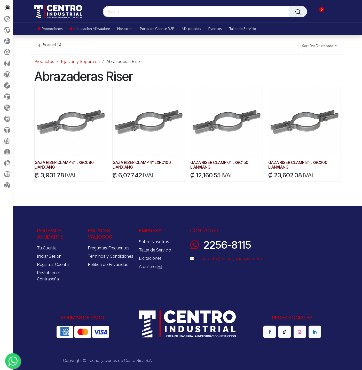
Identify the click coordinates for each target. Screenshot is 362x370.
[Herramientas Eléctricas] (6, 85)
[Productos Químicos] (6, 152)
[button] (320, 45)
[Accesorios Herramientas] (6, 52)
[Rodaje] (6, 163)
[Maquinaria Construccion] (6, 185)
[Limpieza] (6, 140)
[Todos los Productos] (6, 7)
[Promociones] (6, 18)
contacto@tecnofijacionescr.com (230, 258)
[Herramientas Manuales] (6, 74)
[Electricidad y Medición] (6, 118)
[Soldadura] (6, 174)
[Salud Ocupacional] (6, 107)
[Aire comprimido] (6, 40)
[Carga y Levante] (6, 63)
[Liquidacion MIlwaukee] (6, 29)
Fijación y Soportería (80, 61)
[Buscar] (298, 11)
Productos (44, 61)
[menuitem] (52, 28)
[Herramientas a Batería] (6, 96)
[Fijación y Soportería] (6, 129)
